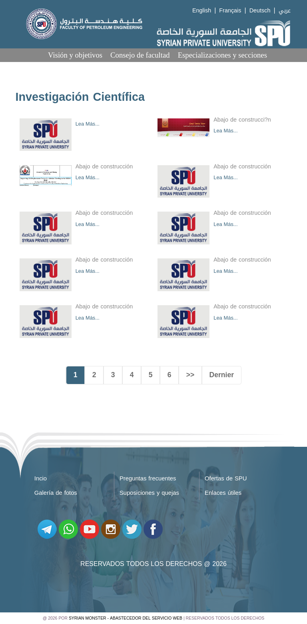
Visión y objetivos (75, 55)
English (201, 10)
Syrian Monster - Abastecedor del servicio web (125, 618)
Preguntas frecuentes (148, 478)
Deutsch (260, 10)
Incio (40, 478)
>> (190, 375)
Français (230, 10)
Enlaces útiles (223, 492)
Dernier (221, 375)
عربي (285, 10)
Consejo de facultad (140, 55)
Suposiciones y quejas (149, 492)
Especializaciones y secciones (222, 55)
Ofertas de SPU (226, 478)
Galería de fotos (55, 492)
